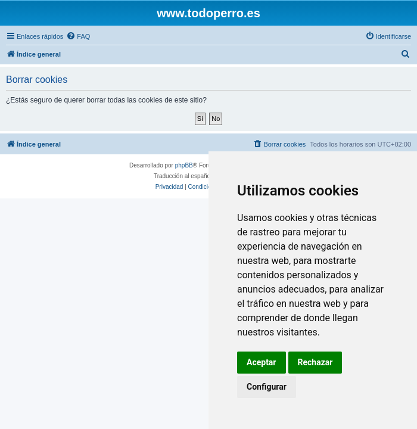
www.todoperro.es (208, 13)
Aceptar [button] (261, 362)
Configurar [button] (267, 386)
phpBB (184, 165)
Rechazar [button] (315, 362)
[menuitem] (78, 36)
